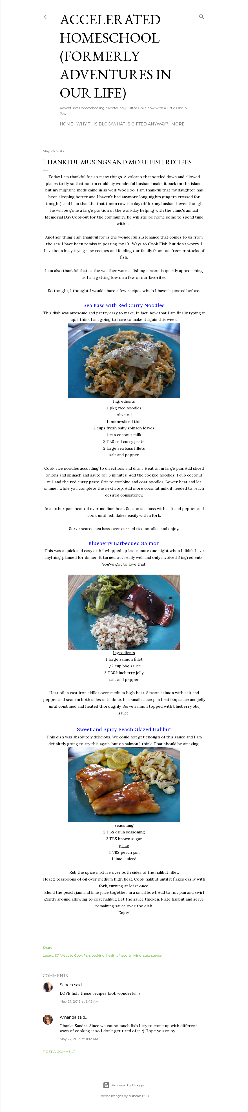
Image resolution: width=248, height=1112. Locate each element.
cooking (98, 955)
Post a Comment (59, 1051)
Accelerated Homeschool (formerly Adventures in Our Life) (116, 56)
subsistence (152, 955)
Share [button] (47, 947)
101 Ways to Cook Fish (72, 955)
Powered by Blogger (124, 1085)
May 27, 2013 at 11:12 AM (79, 1039)
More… (179, 124)
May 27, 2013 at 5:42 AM (79, 1001)
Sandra (66, 984)
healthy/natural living (123, 955)
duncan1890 (139, 1096)
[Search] (201, 15)
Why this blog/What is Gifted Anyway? (122, 124)
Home (66, 124)
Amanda (68, 1017)
